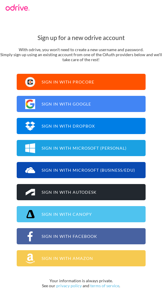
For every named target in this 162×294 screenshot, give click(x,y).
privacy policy (69, 285)
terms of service (104, 285)
